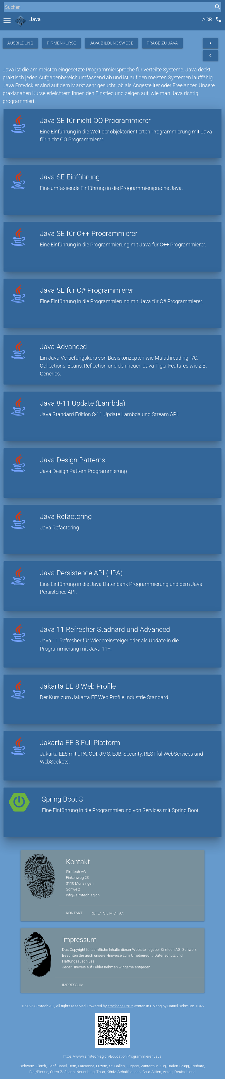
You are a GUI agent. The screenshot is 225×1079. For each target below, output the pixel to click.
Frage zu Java (162, 43)
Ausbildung (20, 43)
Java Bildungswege (112, 43)
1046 (199, 1006)
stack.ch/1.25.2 (120, 1006)
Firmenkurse (61, 43)
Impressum (72, 985)
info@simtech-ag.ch (83, 895)
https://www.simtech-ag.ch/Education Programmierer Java (112, 1056)
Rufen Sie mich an (107, 913)
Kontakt (74, 913)
